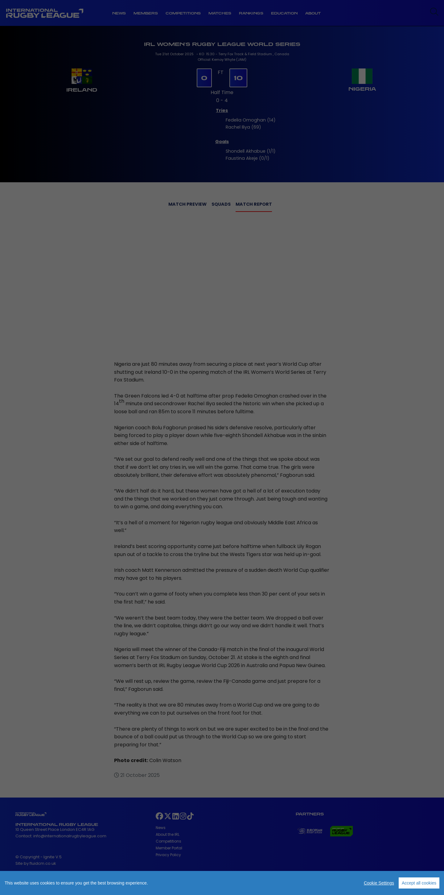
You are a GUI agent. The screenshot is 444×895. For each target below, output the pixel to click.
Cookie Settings (379, 883)
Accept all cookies (419, 883)
